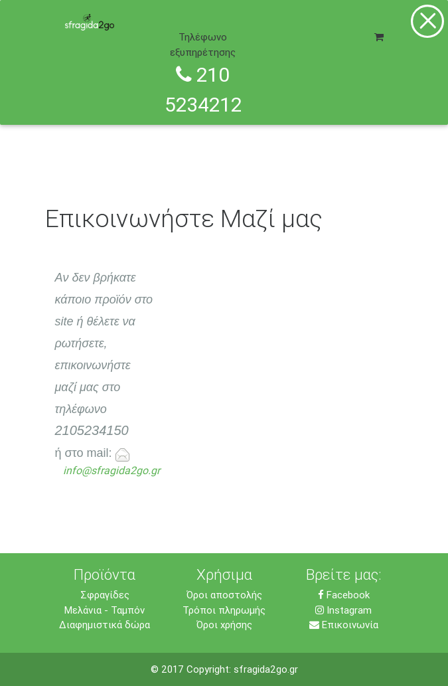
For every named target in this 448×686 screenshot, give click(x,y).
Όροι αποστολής (224, 594)
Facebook (344, 594)
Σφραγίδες (104, 594)
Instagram (343, 610)
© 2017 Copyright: (192, 669)
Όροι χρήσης (224, 624)
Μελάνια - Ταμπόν (104, 610)
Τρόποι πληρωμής (224, 610)
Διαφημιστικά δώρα (104, 624)
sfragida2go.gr (266, 669)
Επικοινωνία (343, 624)
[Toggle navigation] (391, 18)
